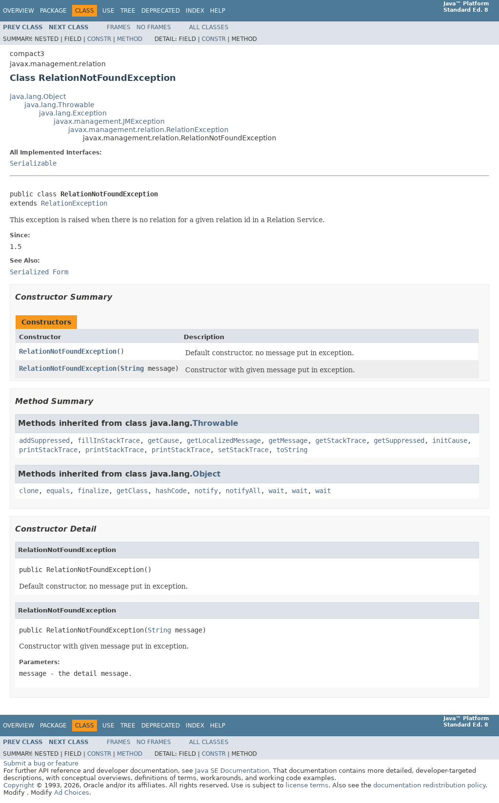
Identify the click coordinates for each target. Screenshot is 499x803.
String (132, 368)
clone (28, 491)
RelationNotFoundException (67, 351)
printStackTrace (48, 450)
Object (206, 473)
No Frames (153, 27)
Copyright (18, 785)
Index (195, 10)
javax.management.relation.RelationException (148, 130)
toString (291, 450)
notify (206, 491)
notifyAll (243, 491)
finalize (93, 491)
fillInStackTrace (108, 440)
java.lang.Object (38, 96)
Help (217, 10)
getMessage (288, 440)
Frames (119, 27)
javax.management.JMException (109, 121)
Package (53, 10)
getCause (163, 440)
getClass (132, 491)
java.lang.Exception (73, 113)
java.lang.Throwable (59, 105)
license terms (307, 785)
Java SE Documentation (232, 770)
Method (129, 39)
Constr (99, 39)
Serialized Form (39, 272)
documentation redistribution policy (429, 785)
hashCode (171, 491)
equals (58, 491)
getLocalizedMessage (224, 440)
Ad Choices (71, 792)
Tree (127, 10)
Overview (18, 10)
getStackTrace (340, 440)
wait (276, 491)
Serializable (33, 163)
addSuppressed (44, 440)
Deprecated (160, 10)
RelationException (74, 203)
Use (108, 10)
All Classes (209, 27)
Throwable (215, 423)
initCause (449, 440)
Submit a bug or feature (40, 763)
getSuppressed (399, 440)
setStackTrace (243, 450)
